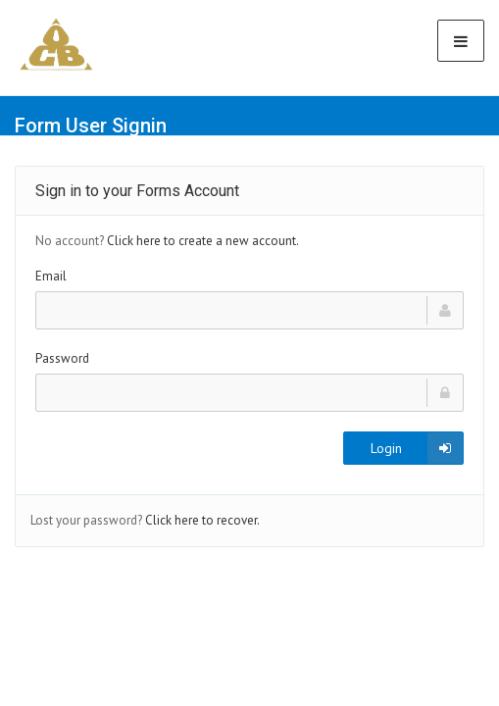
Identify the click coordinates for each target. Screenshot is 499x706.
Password (62, 358)
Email (51, 276)
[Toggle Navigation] (460, 41)
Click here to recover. (202, 520)
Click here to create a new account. (203, 240)
